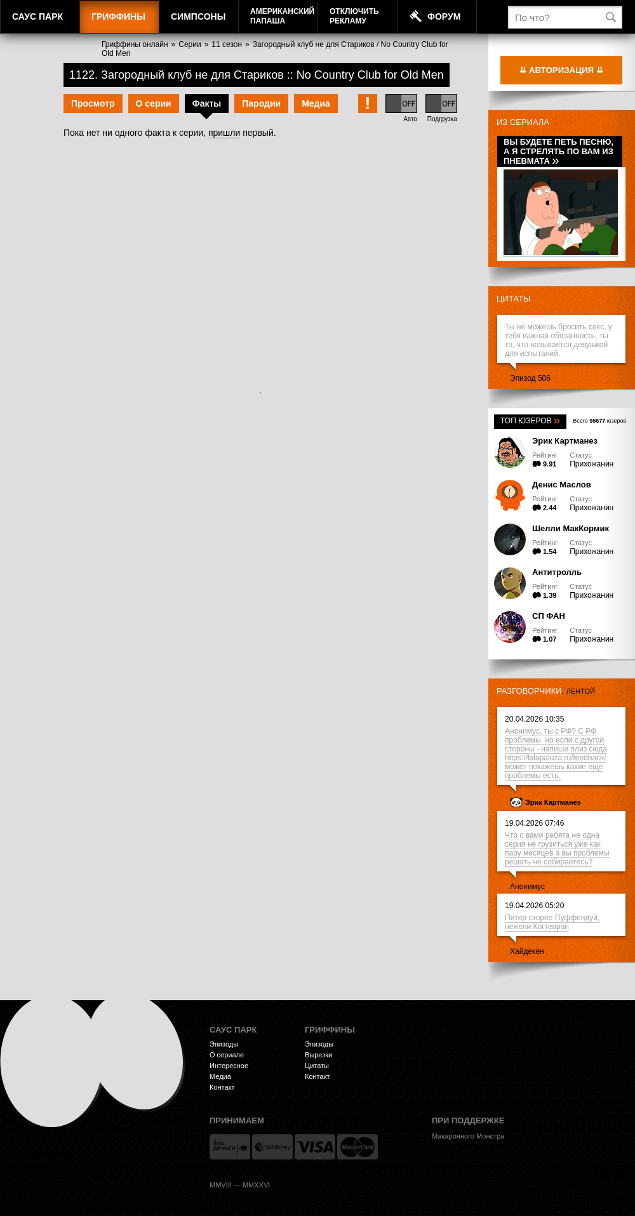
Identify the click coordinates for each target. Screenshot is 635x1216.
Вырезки (318, 1055)
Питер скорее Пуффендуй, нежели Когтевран (552, 922)
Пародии (261, 103)
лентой (580, 691)
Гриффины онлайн (135, 44)
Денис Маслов (561, 484)
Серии (189, 44)
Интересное (229, 1065)
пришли (224, 133)
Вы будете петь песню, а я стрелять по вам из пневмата (558, 151)
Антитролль (557, 572)
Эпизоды (224, 1044)
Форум (443, 16)
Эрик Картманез (565, 441)
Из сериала (523, 122)
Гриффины (118, 16)
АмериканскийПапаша (282, 16)
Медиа (316, 103)
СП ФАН (548, 616)
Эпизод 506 (530, 378)
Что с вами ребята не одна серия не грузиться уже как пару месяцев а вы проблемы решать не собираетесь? (557, 848)
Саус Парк (37, 16)
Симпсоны (198, 16)
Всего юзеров (599, 421)
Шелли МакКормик (570, 528)
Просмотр (93, 103)
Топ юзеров (530, 420)
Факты (207, 103)
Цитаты (514, 298)
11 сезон (226, 44)
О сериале (227, 1055)
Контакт (222, 1087)
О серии (153, 103)
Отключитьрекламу (354, 16)
